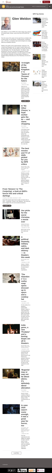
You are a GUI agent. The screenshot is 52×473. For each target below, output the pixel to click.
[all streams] (50, 6)
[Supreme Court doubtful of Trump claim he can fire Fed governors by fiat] (37, 83)
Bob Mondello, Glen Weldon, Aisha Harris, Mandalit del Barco (25, 346)
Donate (47, 2)
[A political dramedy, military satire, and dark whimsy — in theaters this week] (11, 241)
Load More (16, 453)
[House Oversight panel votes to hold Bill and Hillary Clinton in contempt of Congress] (37, 44)
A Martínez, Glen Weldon (7, 197)
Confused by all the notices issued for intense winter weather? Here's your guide (45, 22)
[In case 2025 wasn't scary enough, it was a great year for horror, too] (11, 409)
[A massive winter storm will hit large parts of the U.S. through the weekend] (37, 33)
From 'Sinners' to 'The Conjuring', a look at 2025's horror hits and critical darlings (15, 192)
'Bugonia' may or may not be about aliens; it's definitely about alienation (25, 379)
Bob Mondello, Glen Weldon (25, 260)
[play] (3, 6)
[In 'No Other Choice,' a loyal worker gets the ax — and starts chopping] (11, 109)
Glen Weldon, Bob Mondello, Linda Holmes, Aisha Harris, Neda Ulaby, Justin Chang (25, 429)
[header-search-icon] (40, 2)
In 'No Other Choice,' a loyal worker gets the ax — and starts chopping (25, 115)
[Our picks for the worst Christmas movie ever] (11, 214)
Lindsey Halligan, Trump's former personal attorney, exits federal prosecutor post (45, 60)
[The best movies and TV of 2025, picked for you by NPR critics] (11, 152)
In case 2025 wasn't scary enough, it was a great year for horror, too (25, 415)
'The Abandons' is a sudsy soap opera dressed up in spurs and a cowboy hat (25, 286)
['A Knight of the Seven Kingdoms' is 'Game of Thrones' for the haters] (11, 66)
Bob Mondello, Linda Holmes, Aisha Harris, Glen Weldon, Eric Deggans (25, 168)
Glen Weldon (23, 83)
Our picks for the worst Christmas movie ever (25, 216)
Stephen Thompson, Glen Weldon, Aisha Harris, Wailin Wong (25, 225)
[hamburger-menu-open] (3, 2)
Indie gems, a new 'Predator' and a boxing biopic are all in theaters (25, 334)
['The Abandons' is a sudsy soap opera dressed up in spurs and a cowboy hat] (11, 278)
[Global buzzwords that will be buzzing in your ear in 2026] (37, 72)
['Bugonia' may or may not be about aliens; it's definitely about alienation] (11, 373)
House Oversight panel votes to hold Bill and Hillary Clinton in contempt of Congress (45, 46)
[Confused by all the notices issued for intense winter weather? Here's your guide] (37, 20)
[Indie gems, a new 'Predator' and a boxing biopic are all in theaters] (11, 329)
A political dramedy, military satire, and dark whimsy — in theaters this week (25, 247)
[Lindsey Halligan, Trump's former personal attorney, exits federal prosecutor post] (37, 57)
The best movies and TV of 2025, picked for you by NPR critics (25, 156)
